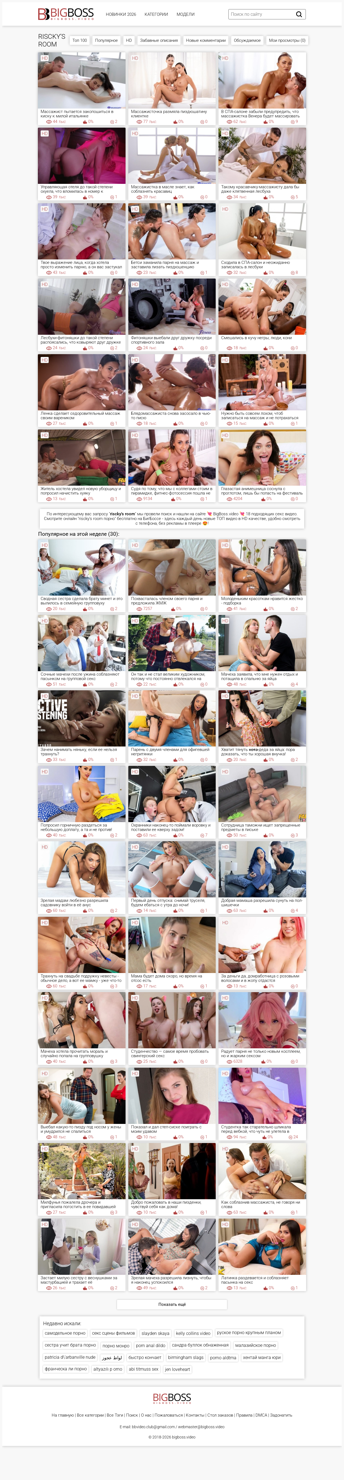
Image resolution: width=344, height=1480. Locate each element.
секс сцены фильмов (113, 1333)
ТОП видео (227, 518)
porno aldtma (223, 1357)
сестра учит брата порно (70, 1345)
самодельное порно (65, 1333)
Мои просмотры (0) (287, 40)
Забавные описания (159, 40)
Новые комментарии (206, 40)
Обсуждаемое (247, 40)
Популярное (106, 40)
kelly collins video (193, 1333)
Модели (186, 14)
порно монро (116, 1345)
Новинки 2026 (121, 14)
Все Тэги (115, 1415)
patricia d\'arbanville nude (70, 1357)
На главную (63, 1415)
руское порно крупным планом (249, 1332)
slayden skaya (156, 1333)
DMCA (261, 1415)
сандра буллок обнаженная (200, 1345)
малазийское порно (255, 1345)
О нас (146, 1415)
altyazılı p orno (107, 1369)
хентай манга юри (262, 1357)
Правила (244, 1415)
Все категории (90, 1415)
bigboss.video (184, 1437)
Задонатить (281, 1415)
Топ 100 (79, 40)
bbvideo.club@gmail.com (153, 1427)
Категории (156, 14)
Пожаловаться (169, 1415)
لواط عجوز (112, 1357)
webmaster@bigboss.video (201, 1427)
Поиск (132, 1415)
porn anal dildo (150, 1345)
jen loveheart (177, 1369)
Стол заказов (220, 1415)
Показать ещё (172, 1304)
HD (129, 40)
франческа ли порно (66, 1368)
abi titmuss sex (143, 1369)
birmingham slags (186, 1357)
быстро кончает (145, 1357)
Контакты (195, 1415)
